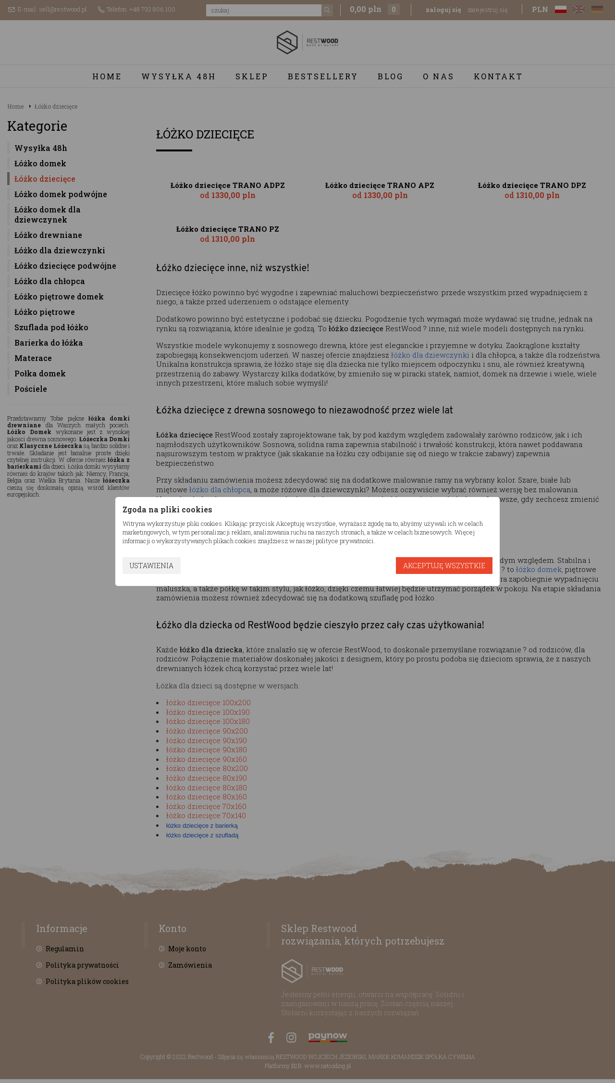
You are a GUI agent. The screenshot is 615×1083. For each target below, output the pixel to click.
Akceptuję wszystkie (444, 565)
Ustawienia (151, 565)
